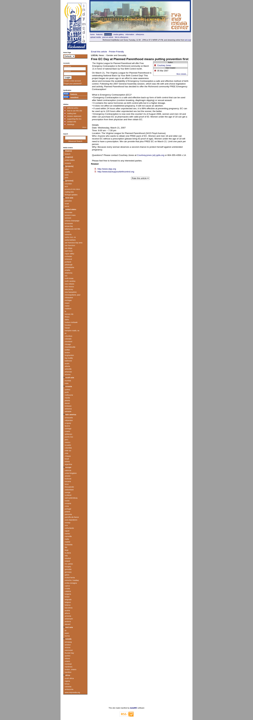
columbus (68, 336)
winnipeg (68, 642)
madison (68, 309)
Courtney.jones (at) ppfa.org (150, 155)
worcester (68, 212)
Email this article (99, 51)
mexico (67, 442)
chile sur (68, 451)
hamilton (68, 672)
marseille (68, 536)
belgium (68, 602)
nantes (67, 534)
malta (67, 539)
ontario (67, 661)
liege (66, 550)
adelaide (68, 411)
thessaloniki (69, 487)
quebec (68, 656)
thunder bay (69, 653)
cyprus (67, 586)
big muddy (69, 358)
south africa (69, 678)
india (66, 383)
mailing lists (71, 113)
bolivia (67, 461)
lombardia (68, 545)
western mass (70, 215)
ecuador (68, 445)
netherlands (69, 528)
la (65, 311)
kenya (67, 684)
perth (67, 392)
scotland (68, 495)
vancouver (69, 650)
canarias (68, 687)
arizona (68, 374)
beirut (67, 206)
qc (66, 630)
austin (67, 363)
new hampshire (71, 292)
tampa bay (69, 226)
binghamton (69, 355)
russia (67, 501)
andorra (68, 621)
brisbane (68, 406)
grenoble (68, 569)
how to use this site (74, 111)
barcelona (68, 608)
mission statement (74, 116)
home (92, 34)
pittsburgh (68, 265)
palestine (68, 201)
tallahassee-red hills (72, 229)
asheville (68, 369)
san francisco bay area (73, 243)
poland (67, 512)
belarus (68, 605)
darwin (67, 403)
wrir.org (188, 40)
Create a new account (72, 81)
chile (66, 453)
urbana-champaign (72, 221)
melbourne (69, 395)
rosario (67, 431)
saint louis (68, 251)
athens (67, 613)
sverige (67, 492)
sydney (67, 389)
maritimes (68, 667)
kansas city (69, 314)
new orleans (69, 284)
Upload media (95, 37)
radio (67, 175)
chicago (68, 344)
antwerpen (69, 619)
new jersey (69, 289)
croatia (67, 588)
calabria (68, 591)
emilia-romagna (71, 583)
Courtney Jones (164, 65)
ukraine (68, 476)
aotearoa (68, 409)
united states (70, 160)
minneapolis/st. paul (72, 295)
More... (84, 127)
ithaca (67, 317)
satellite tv (68, 172)
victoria (67, 647)
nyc (66, 276)
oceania (68, 163)
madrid (67, 542)
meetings (70, 124)
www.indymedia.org (72, 692)
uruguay (68, 423)
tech (66, 186)
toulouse (68, 479)
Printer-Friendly (116, 51)
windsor (68, 645)
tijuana (67, 426)
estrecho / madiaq (72, 580)
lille (66, 547)
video (67, 169)
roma (67, 506)
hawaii (67, 328)
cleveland (68, 341)
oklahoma (68, 273)
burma (67, 636)
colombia (68, 448)
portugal (68, 509)
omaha (67, 270)
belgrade (68, 599)
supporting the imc (74, 119)
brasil (67, 459)
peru (66, 440)
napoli (67, 531)
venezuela (69, 418)
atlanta (67, 366)
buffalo (67, 350)
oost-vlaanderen (71, 520)
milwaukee (69, 298)
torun (67, 484)
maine (67, 306)
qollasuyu (68, 434)
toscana (68, 481)
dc (66, 333)
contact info (71, 122)
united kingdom (71, 473)
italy (66, 556)
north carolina (70, 281)
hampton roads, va (72, 330)
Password (67, 71)
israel (67, 204)
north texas (69, 278)
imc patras (69, 564)
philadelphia (69, 267)
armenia (68, 616)
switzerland (69, 490)
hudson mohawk (71, 322)
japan (67, 633)
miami (67, 303)
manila (67, 398)
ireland (67, 561)
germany (68, 572)
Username (67, 66)
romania (68, 503)
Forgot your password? (73, 83)
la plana (68, 553)
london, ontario (70, 669)
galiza (67, 575)
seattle (67, 232)
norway (67, 523)
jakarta (67, 400)
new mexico (69, 287)
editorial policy (72, 108)
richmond (68, 259)
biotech (67, 154)
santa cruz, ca (70, 237)
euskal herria (70, 577)
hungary (68, 567)
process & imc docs (72, 189)
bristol (67, 597)
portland (68, 262)
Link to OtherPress (121, 37)
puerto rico (69, 437)
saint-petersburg (71, 498)
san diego (68, 248)
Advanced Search (75, 141)
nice (66, 525)
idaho (67, 320)
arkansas (68, 372)
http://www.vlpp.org (106, 169)
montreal (68, 664)
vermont (68, 218)
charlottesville (70, 347)
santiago (68, 429)
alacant (67, 624)
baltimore (68, 361)
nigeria (67, 681)
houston (68, 325)
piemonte (68, 514)
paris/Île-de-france (72, 517)
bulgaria (68, 594)
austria (67, 610)
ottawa (67, 658)
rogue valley (69, 254)
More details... (182, 74)
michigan (68, 300)
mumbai (68, 381)
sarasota (68, 234)
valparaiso (69, 420)
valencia (68, 470)
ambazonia (69, 689)
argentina (68, 464)
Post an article (107, 37)
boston (67, 352)
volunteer (68, 184)
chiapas (68, 456)
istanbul (68, 558)
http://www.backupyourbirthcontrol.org (115, 171)
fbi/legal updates (71, 195)
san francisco (70, 245)
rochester (68, 256)
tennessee (69, 223)
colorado (68, 339)
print (66, 178)
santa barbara (70, 240)
